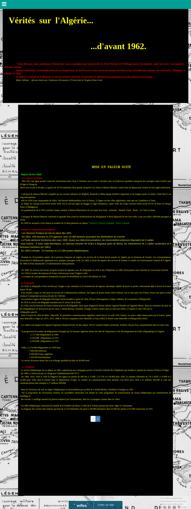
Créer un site (106, 504)
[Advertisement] (95, 133)
